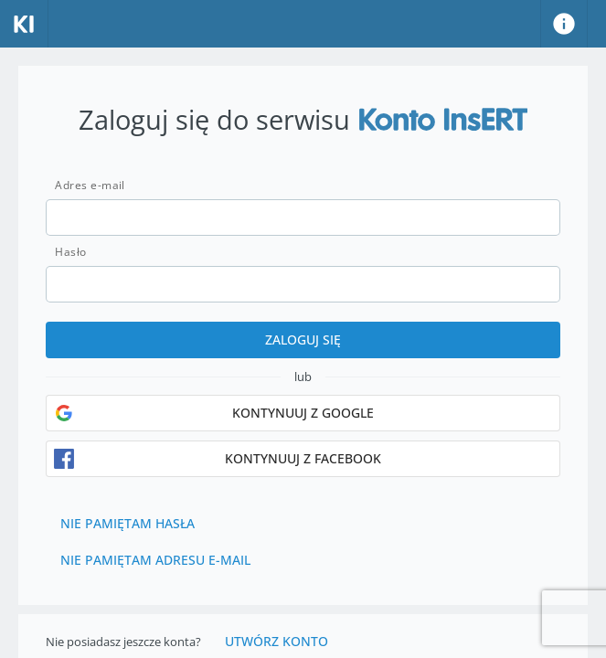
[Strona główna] (24, 24)
